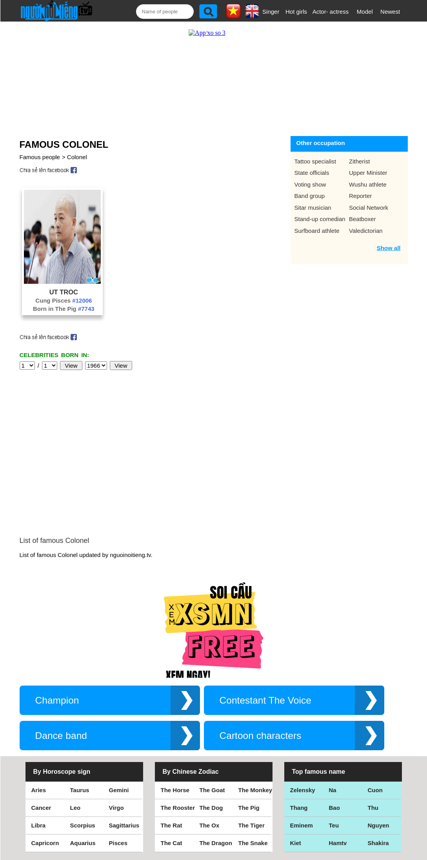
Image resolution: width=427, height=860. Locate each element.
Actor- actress (331, 11)
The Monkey (255, 790)
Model (365, 11)
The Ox (210, 825)
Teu (334, 825)
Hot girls (296, 11)
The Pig (249, 807)
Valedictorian (366, 230)
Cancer (41, 807)
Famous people (40, 157)
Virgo (116, 807)
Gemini (119, 790)
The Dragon (216, 843)
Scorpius (82, 825)
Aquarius (83, 843)
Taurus (79, 790)
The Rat (171, 825)
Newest (390, 11)
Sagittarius (124, 825)
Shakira (378, 843)
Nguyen (378, 825)
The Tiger (251, 825)
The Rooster (178, 807)
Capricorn (45, 843)
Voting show (310, 184)
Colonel (77, 157)
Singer (270, 11)
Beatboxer (362, 219)
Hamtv (338, 843)
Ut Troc (63, 292)
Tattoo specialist (315, 161)
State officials (311, 172)
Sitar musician (312, 207)
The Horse (175, 790)
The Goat (212, 790)
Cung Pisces (63, 300)
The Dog (211, 807)
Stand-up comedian (319, 219)
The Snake (253, 843)
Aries (38, 790)
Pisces (118, 843)
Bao (334, 807)
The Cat (171, 843)
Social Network (368, 207)
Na (332, 790)
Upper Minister (368, 172)
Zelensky (302, 790)
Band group (309, 195)
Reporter (360, 195)
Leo (75, 807)
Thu (373, 807)
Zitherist (359, 161)
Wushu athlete (368, 184)
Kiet (295, 843)
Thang (299, 807)
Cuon (375, 790)
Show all (389, 248)
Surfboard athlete (317, 230)
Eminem (301, 825)
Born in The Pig (63, 308)
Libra (38, 825)
